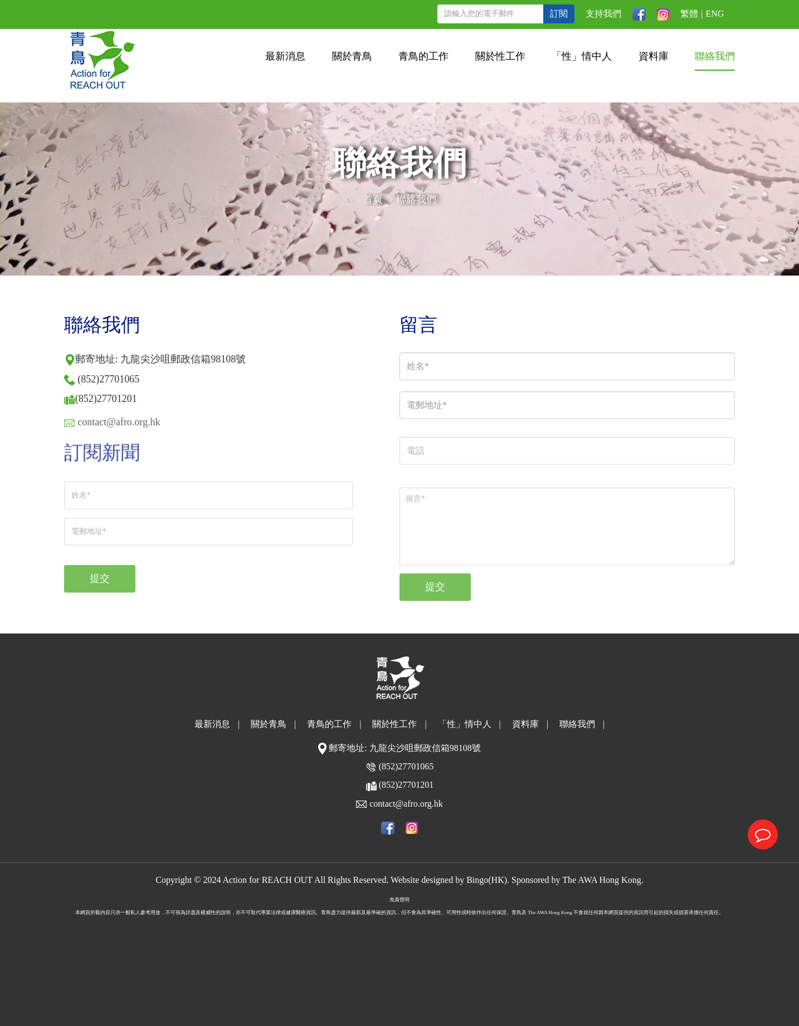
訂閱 (559, 13)
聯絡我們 (715, 56)
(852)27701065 (108, 379)
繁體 (689, 13)
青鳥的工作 (423, 56)
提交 (100, 586)
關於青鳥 (352, 56)
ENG (714, 13)
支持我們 (603, 13)
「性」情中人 (582, 56)
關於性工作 (500, 56)
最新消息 (285, 56)
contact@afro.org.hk (406, 803)
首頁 (373, 201)
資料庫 (654, 56)
